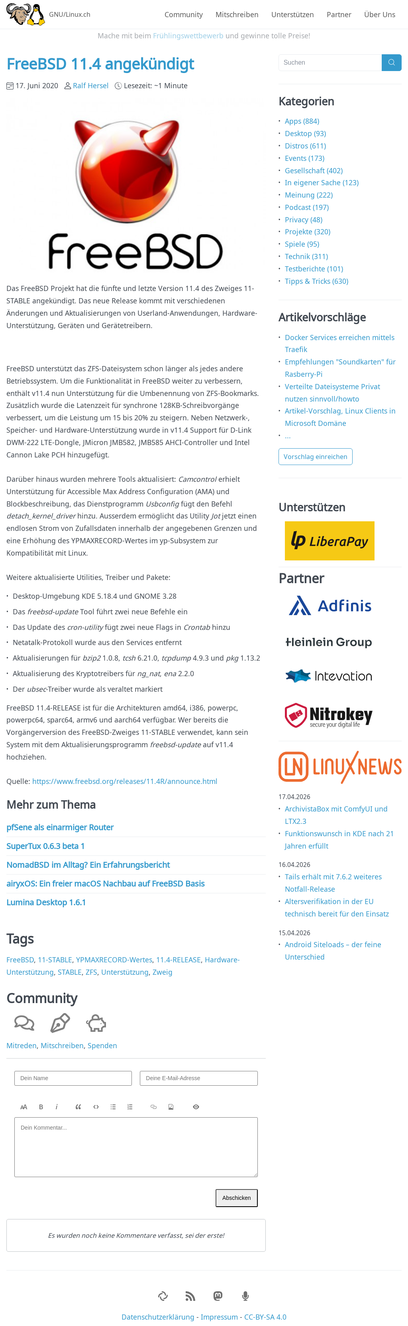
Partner (339, 14)
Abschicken (236, 1191)
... (288, 429)
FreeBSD (20, 953)
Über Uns (379, 14)
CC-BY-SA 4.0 (265, 1310)
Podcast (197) (307, 201)
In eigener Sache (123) (322, 176)
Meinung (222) (309, 188)
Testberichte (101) (314, 262)
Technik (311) (306, 250)
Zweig (163, 965)
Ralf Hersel (91, 79)
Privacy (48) (303, 213)
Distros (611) (305, 139)
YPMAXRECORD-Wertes (114, 953)
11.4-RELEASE (178, 953)
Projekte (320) (307, 225)
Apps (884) (302, 114)
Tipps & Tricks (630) (316, 274)
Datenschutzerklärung (158, 1310)
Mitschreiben (237, 14)
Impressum (219, 1310)
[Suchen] (330, 56)
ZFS (91, 965)
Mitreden (21, 1039)
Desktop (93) (305, 127)
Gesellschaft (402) (314, 163)
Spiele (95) (302, 237)
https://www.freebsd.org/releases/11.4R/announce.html (125, 775)
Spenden (102, 1039)
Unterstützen (292, 14)
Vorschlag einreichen (315, 450)
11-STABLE (55, 953)
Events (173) (304, 151)
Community (184, 14)
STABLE (70, 965)
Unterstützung (125, 965)
